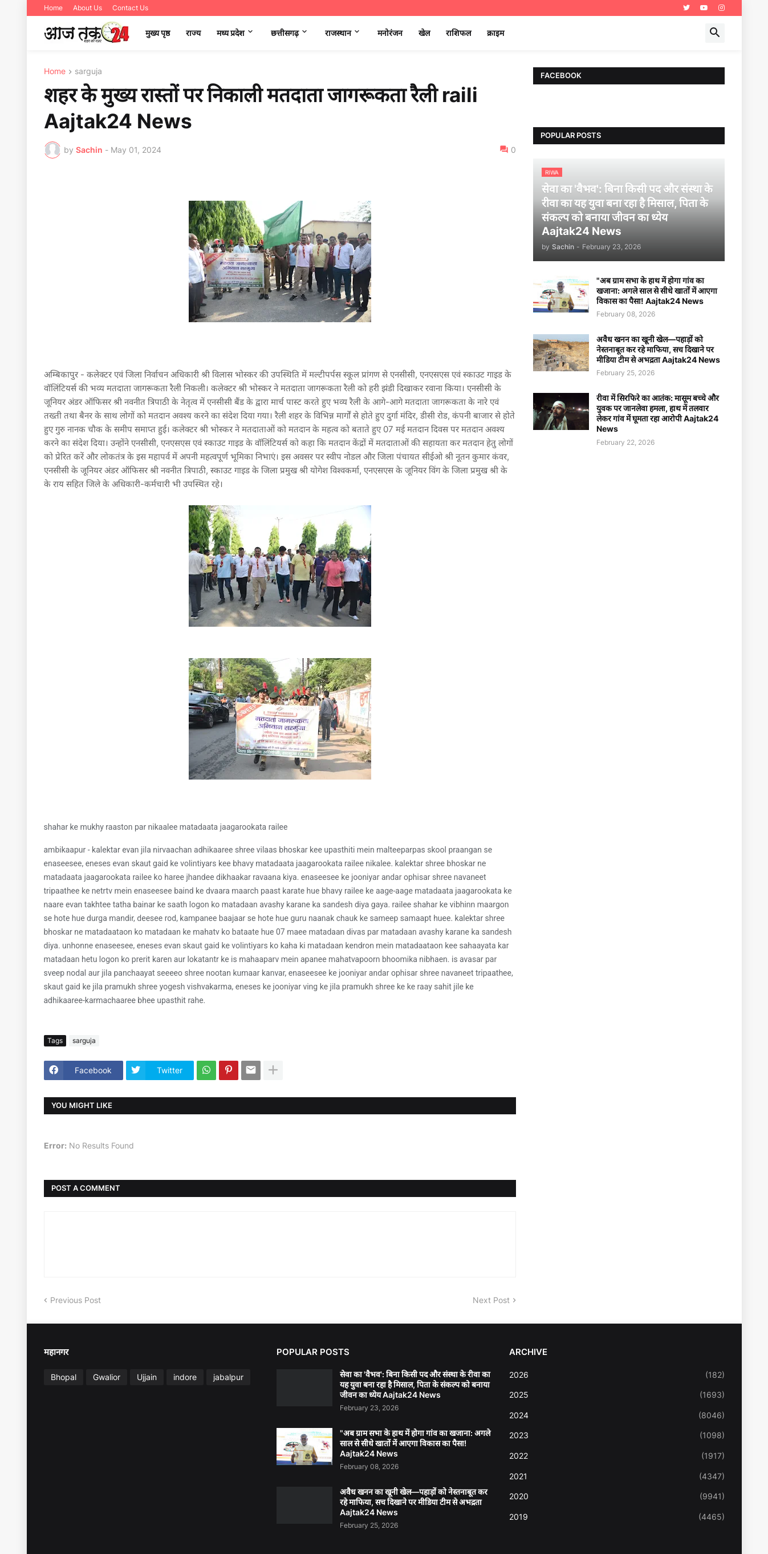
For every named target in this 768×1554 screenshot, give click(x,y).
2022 (617, 1456)
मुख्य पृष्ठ (157, 33)
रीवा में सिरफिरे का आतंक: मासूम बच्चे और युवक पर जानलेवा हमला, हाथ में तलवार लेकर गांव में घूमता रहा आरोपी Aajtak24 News (657, 413)
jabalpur (228, 1377)
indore (185, 1377)
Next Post (491, 1300)
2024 (617, 1415)
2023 (617, 1435)
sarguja (88, 71)
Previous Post (75, 1300)
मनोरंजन (390, 33)
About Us (87, 7)
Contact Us (130, 7)
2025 (617, 1395)
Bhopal (63, 1377)
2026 (617, 1375)
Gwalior (106, 1377)
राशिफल (458, 33)
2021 (617, 1476)
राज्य (193, 33)
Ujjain (147, 1377)
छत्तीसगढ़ (285, 33)
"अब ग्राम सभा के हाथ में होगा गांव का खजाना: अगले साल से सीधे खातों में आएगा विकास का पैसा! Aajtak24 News (656, 290)
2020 (617, 1496)
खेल (424, 33)
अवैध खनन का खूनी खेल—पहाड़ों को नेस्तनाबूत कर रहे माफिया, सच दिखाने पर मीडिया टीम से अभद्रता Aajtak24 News (658, 349)
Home (53, 7)
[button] (715, 33)
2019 (617, 1517)
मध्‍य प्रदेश (231, 33)
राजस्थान (338, 33)
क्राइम (495, 33)
